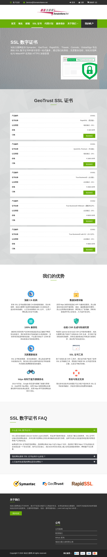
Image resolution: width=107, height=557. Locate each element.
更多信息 (15, 513)
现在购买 (89, 136)
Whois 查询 (60, 538)
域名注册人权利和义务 (64, 542)
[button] (53, 430)
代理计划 (48, 23)
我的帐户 (89, 23)
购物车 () (92, 2)
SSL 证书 (37, 23)
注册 (81, 2)
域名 (20, 23)
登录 (72, 2)
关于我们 (72, 23)
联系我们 (59, 533)
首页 (13, 23)
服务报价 (60, 23)
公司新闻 (59, 529)
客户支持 (15, 2)
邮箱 (27, 23)
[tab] (53, 430)
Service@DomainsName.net (35, 2)
